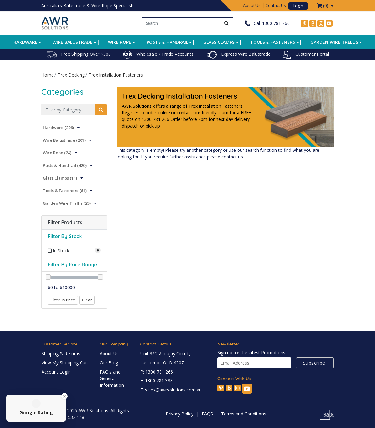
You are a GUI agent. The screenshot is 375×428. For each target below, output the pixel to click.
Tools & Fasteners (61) (65, 190)
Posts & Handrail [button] (167, 42)
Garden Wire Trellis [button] (334, 42)
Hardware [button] (25, 42)
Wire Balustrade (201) (64, 140)
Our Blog (109, 363)
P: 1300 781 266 (156, 372)
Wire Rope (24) (57, 153)
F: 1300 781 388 (156, 381)
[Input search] (181, 23)
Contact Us (276, 5)
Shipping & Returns (61, 354)
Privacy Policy (179, 414)
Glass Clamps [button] (219, 42)
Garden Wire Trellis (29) (67, 203)
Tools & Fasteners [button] (272, 42)
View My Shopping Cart (65, 363)
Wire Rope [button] (119, 42)
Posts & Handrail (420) (65, 165)
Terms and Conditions (243, 414)
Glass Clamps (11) (60, 178)
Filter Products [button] (65, 222)
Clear (87, 300)
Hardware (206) (58, 127)
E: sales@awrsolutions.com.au (171, 390)
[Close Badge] (64, 396)
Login (298, 6)
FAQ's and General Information (112, 378)
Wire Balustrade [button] (72, 42)
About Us (251, 5)
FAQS (207, 414)
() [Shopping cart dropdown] (323, 6)
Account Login (56, 372)
